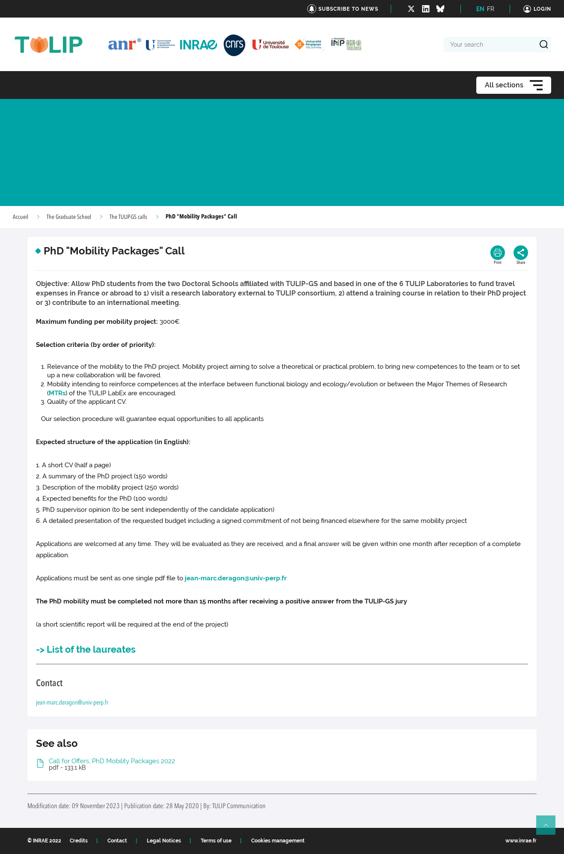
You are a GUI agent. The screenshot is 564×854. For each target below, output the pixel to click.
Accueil (20, 217)
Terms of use (216, 841)
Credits (79, 841)
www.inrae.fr (521, 841)
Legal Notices (164, 841)
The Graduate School (69, 217)
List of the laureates (91, 649)
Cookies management (278, 841)
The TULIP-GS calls (128, 217)
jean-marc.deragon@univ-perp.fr (236, 578)
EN (480, 9)
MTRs (57, 393)
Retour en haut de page (549, 829)
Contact (117, 841)
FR (490, 9)
